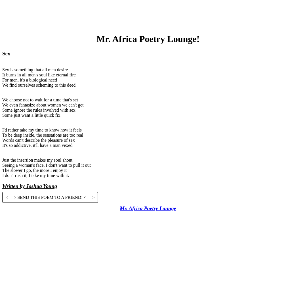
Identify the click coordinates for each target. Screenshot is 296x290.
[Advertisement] (148, 15)
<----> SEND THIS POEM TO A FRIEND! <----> (50, 197)
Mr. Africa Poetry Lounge (148, 208)
